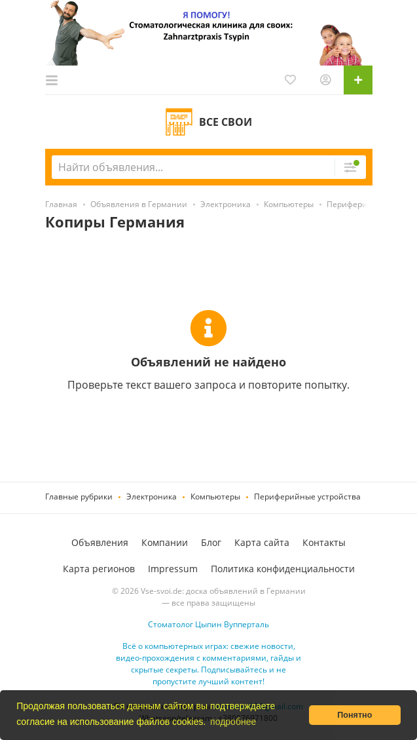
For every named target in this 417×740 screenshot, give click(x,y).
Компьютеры (215, 496)
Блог (211, 542)
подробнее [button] (233, 721)
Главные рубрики (79, 496)
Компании (164, 542)
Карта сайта (261, 542)
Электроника (151, 496)
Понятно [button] (354, 715)
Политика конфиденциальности (283, 568)
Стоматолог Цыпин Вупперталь (208, 624)
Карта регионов (99, 568)
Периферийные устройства (307, 496)
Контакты (324, 542)
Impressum (173, 568)
